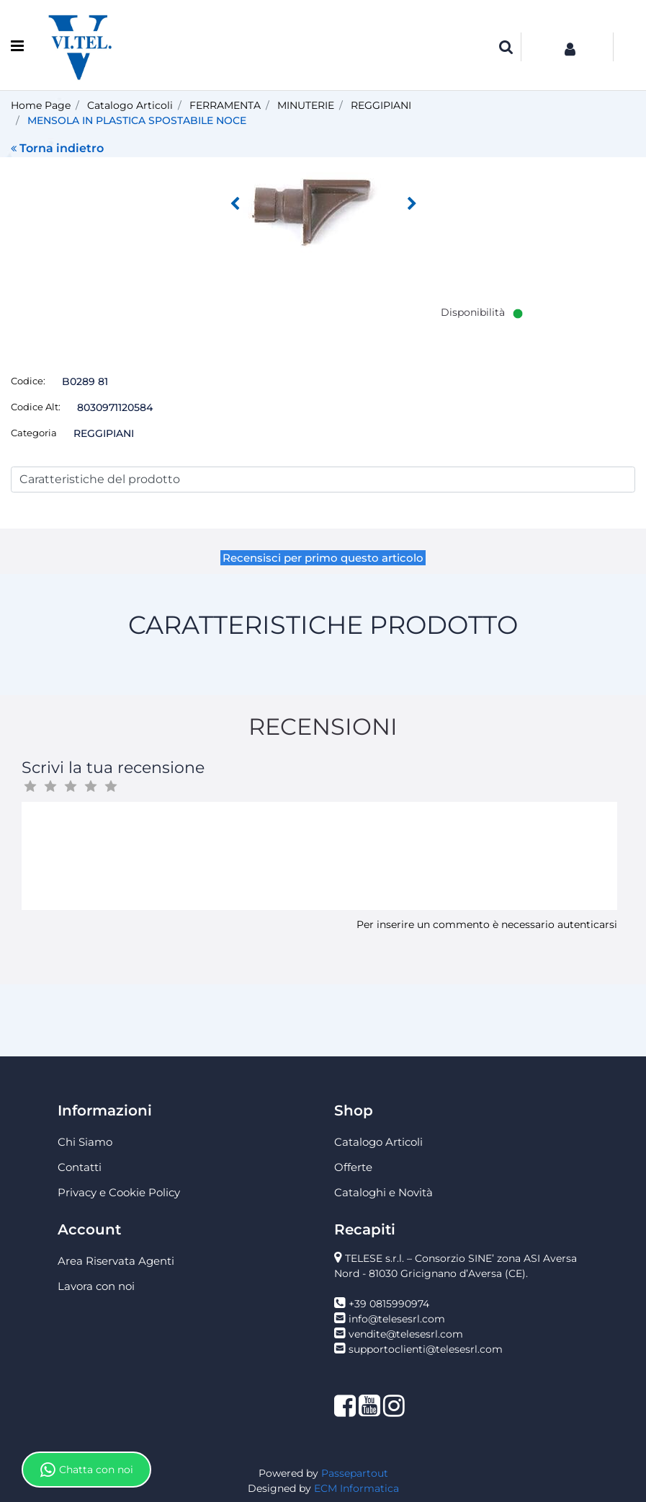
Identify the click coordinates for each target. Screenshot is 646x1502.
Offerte (353, 1167)
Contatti (80, 1167)
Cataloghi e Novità (383, 1192)
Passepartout (354, 1473)
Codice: (28, 380)
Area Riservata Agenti (116, 1261)
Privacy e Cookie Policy (119, 1192)
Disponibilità (473, 312)
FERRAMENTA (225, 105)
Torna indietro (57, 148)
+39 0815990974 (389, 1303)
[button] (506, 46)
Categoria (34, 432)
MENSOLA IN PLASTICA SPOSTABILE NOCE (136, 120)
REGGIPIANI (381, 105)
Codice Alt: (35, 406)
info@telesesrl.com (397, 1318)
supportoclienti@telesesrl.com (426, 1349)
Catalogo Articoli (130, 105)
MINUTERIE (305, 105)
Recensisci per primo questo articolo (323, 558)
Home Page (41, 105)
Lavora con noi (96, 1286)
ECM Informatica (356, 1488)
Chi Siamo (85, 1142)
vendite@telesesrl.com (406, 1333)
